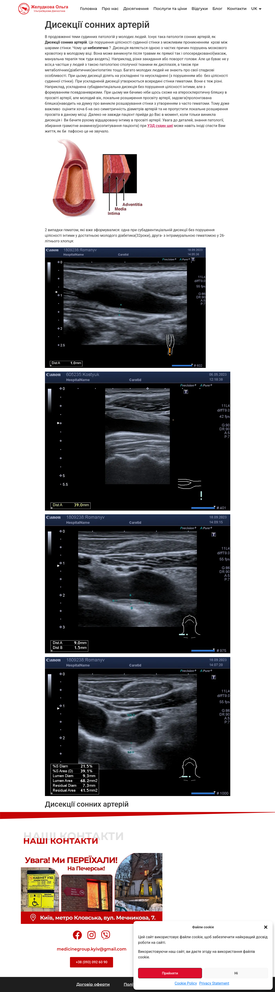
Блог (217, 8)
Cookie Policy (186, 983)
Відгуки (200, 8)
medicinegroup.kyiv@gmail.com (91, 949)
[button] (265, 927)
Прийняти (170, 973)
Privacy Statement (214, 983)
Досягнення (136, 8)
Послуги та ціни (170, 8)
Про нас (110, 8)
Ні (236, 973)
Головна (88, 8)
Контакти (237, 8)
